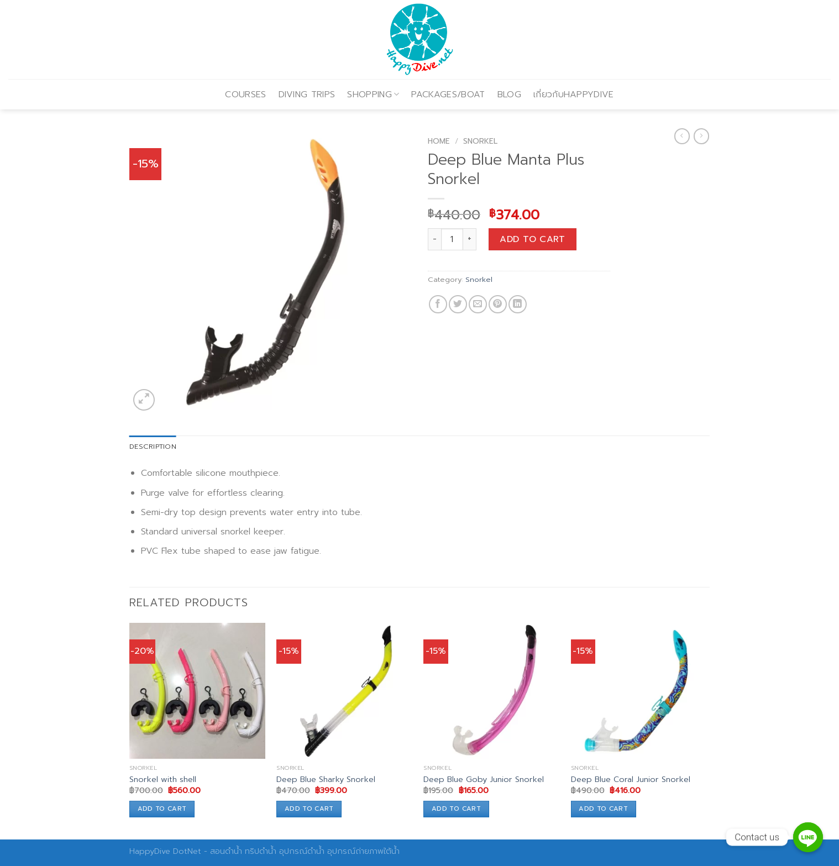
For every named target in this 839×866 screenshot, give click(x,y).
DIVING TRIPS (307, 94)
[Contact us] (808, 837)
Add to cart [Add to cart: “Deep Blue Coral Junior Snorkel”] (603, 808)
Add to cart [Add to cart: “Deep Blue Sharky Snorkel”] (309, 808)
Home (439, 141)
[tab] (152, 446)
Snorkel (480, 141)
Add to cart (532, 239)
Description (152, 446)
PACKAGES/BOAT (448, 94)
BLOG (509, 94)
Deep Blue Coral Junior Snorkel (630, 779)
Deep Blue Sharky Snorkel (325, 779)
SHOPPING (373, 94)
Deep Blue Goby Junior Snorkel (483, 779)
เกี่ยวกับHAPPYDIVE (573, 94)
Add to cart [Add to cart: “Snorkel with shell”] (162, 808)
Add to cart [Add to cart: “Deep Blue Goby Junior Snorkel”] (456, 808)
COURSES (245, 94)
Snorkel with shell (162, 779)
